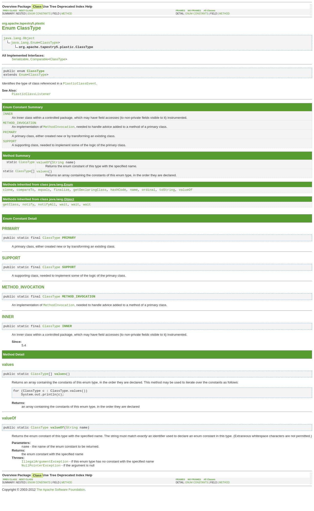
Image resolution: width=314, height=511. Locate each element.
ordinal (148, 198)
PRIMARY (10, 138)
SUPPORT (10, 148)
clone (8, 198)
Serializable (20, 60)
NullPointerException (41, 483)
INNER (8, 118)
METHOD (66, 13)
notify (28, 214)
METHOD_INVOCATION (19, 127)
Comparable (39, 60)
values (42, 179)
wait (63, 214)
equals (44, 198)
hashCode (118, 198)
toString (167, 198)
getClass (11, 214)
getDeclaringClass (90, 198)
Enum (23, 76)
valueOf (43, 169)
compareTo (25, 198)
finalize (61, 198)
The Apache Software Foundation (60, 507)
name (134, 198)
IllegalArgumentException (45, 478)
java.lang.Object (19, 38)
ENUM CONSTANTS (39, 13)
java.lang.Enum (24, 43)
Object (69, 208)
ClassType (49, 43)
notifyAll (47, 214)
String (58, 169)
